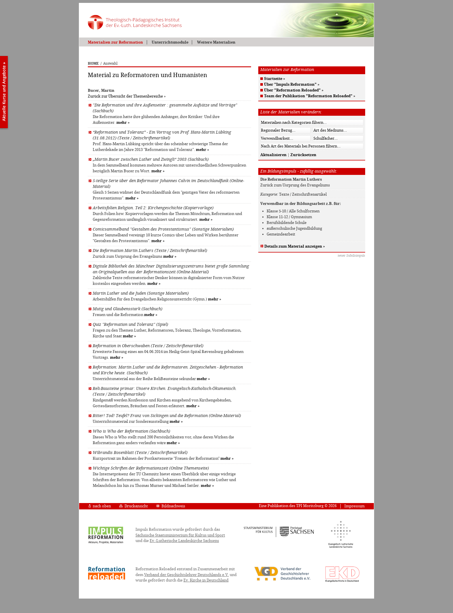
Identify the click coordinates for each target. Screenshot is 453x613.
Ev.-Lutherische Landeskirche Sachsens (184, 541)
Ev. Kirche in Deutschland (206, 580)
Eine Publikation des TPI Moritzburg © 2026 (298, 506)
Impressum (354, 506)
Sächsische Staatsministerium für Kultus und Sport (180, 535)
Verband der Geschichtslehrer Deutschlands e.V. (186, 575)
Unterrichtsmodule (170, 42)
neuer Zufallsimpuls (351, 255)
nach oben (100, 506)
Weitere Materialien (216, 42)
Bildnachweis (170, 506)
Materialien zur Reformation (115, 42)
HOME (93, 63)
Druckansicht (133, 506)
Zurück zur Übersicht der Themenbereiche (125, 96)
